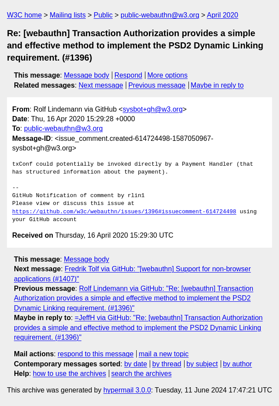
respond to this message (95, 354)
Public (103, 15)
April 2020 (222, 15)
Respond (128, 75)
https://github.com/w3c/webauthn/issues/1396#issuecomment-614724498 (124, 212)
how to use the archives (69, 373)
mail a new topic (164, 354)
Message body (86, 75)
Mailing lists (68, 15)
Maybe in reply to (217, 85)
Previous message (157, 85)
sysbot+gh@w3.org (153, 109)
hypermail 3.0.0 (127, 390)
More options (168, 75)
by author (237, 364)
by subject (202, 364)
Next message (101, 85)
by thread (167, 364)
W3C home (24, 15)
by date (135, 364)
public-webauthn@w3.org (160, 15)
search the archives (141, 373)
